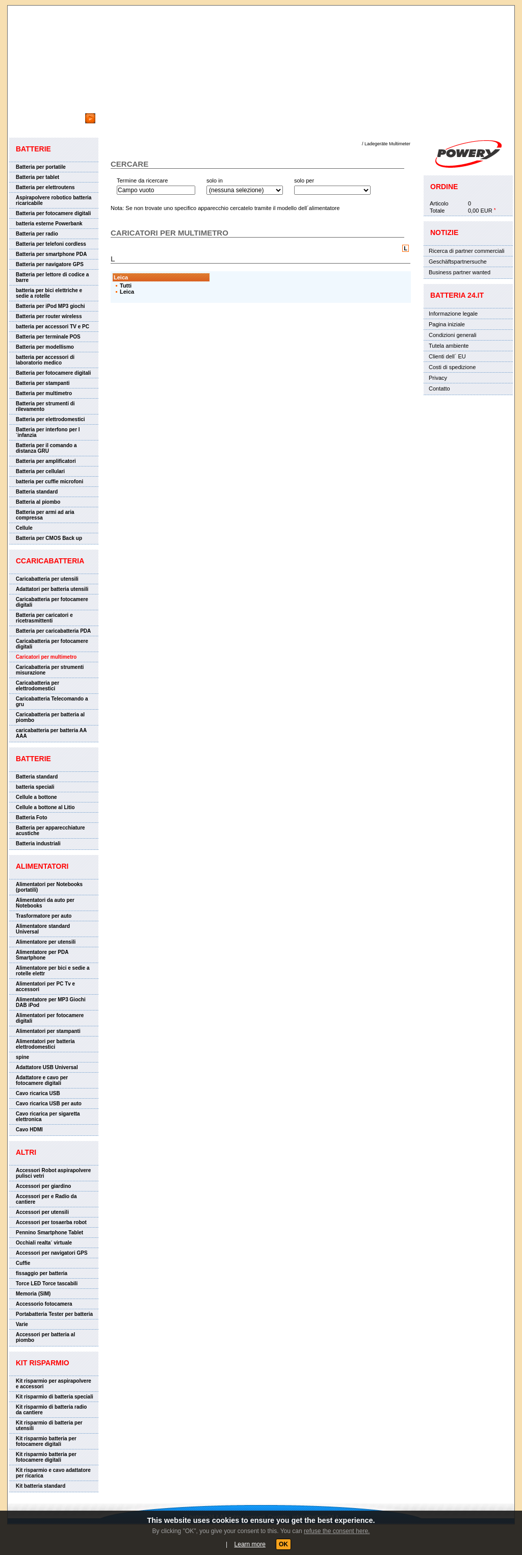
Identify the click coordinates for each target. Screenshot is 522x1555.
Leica (127, 292)
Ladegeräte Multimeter (387, 143)
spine (22, 1057)
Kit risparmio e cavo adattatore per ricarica (53, 1473)
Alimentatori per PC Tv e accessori (45, 986)
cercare (29, 108)
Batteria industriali (38, 843)
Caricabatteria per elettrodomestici (37, 685)
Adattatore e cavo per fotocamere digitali (42, 1080)
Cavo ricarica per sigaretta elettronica (48, 1116)
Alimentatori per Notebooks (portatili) (49, 887)
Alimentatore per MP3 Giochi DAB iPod (51, 1002)
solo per (304, 180)
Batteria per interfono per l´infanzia (48, 432)
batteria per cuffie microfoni (49, 481)
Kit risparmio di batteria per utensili (49, 1425)
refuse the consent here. (337, 1531)
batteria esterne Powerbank (49, 223)
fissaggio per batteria (41, 1273)
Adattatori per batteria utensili (52, 589)
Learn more (250, 1544)
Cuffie (23, 1263)
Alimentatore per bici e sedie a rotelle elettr (53, 970)
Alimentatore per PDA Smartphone (42, 955)
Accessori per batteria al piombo (45, 1337)
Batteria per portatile (41, 167)
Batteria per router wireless (49, 316)
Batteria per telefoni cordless (51, 244)
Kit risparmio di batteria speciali (54, 1397)
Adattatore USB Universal (47, 1067)
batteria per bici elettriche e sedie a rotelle (49, 293)
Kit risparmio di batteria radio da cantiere (51, 1409)
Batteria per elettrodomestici (50, 419)
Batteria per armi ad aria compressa (45, 515)
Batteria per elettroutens (45, 187)
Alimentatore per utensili (45, 942)
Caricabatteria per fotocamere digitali (52, 602)
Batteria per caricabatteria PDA (53, 631)
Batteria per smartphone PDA (51, 254)
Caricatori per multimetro (46, 657)
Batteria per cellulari (40, 471)
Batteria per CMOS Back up (49, 538)
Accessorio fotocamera (44, 1304)
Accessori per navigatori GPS (52, 1253)
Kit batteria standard (40, 1486)
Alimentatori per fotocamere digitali (50, 1018)
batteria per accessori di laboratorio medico (45, 360)
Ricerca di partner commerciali (467, 251)
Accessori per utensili (42, 1212)
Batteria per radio (37, 234)
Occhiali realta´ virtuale (44, 1243)
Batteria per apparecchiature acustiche (50, 830)
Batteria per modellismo (45, 347)
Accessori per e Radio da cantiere (46, 1199)
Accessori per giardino (43, 1186)
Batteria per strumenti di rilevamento (45, 406)
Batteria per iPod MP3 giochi (50, 306)
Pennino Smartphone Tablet (49, 1232)
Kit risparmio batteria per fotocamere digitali (46, 1441)
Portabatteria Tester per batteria (54, 1314)
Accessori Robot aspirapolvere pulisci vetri (53, 1173)
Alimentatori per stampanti (48, 1031)
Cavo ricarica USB (38, 1093)
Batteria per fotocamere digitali (53, 213)
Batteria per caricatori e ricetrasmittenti (44, 618)
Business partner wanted (459, 272)
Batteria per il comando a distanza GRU (46, 448)
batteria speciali (35, 787)
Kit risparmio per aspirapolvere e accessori (53, 1383)
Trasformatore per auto (43, 916)
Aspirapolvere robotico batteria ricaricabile (53, 200)
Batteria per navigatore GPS (50, 264)
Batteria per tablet (37, 177)
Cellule (24, 528)
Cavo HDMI (29, 1129)
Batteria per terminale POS (48, 337)
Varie (22, 1324)
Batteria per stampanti (43, 383)
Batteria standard (37, 492)
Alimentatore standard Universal (43, 929)
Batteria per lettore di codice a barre (52, 277)
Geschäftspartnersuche (458, 261)
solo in (214, 180)
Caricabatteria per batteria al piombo (50, 717)
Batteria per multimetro (44, 393)
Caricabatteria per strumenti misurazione (50, 670)
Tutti (126, 285)
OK (283, 1544)
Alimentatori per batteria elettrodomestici (45, 1044)
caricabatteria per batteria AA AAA (51, 733)
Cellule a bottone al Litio (45, 807)
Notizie (444, 232)
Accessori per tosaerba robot (51, 1222)
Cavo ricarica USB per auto (49, 1103)
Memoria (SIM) (33, 1294)
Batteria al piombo (38, 502)
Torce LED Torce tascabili (46, 1283)
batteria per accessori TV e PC (52, 326)
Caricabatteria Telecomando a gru (52, 701)
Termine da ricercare (142, 180)
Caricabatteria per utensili (47, 579)
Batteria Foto (31, 817)
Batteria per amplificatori (46, 461)
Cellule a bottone (36, 797)
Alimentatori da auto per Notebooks (45, 903)
